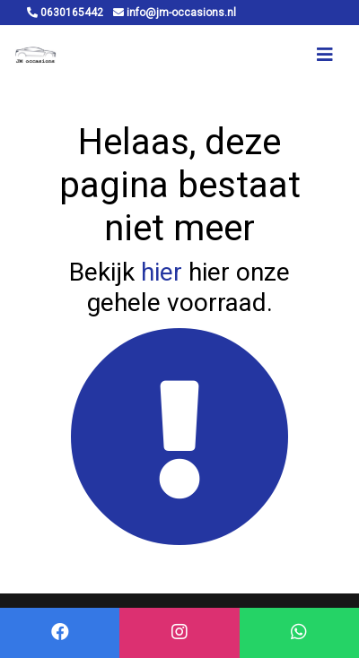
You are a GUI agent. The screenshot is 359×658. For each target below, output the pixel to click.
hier (161, 272)
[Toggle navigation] (325, 54)
